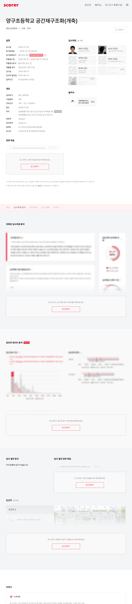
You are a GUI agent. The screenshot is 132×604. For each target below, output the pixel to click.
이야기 (56, 207)
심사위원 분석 (20, 207)
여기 (39, 186)
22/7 (92, 78)
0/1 (93, 102)
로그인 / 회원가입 (113, 5)
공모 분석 (33, 207)
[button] (129, 5)
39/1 (115, 48)
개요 (8, 207)
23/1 (115, 59)
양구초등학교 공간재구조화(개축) (42, 20)
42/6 (85, 48)
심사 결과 (45, 207)
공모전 (88, 5)
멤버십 (98, 5)
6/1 (85, 68)
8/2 (85, 58)
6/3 (122, 69)
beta (27, 343)
